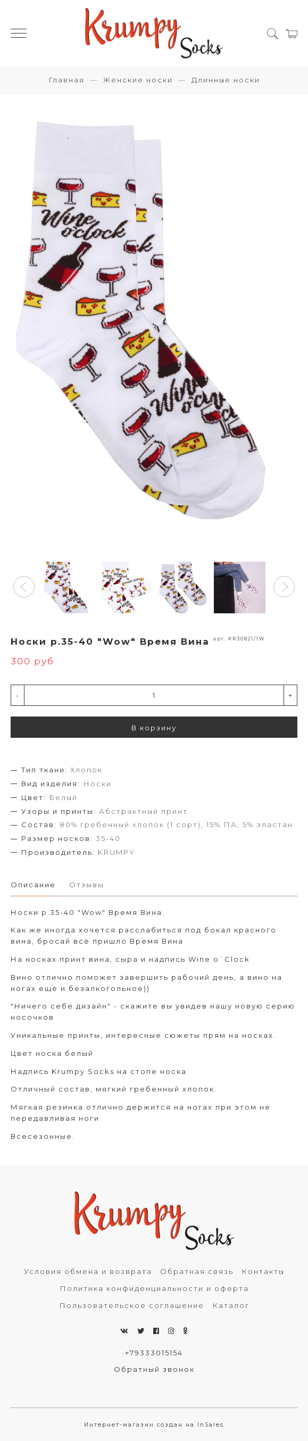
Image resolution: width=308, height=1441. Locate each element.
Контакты (263, 1271)
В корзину (154, 727)
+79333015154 (154, 1352)
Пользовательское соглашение (131, 1305)
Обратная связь (197, 1271)
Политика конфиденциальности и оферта (154, 1288)
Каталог (230, 1305)
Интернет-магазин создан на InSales (154, 1424)
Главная (66, 80)
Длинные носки (226, 80)
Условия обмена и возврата (88, 1271)
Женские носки (138, 80)
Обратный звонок (154, 1369)
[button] (24, 586)
